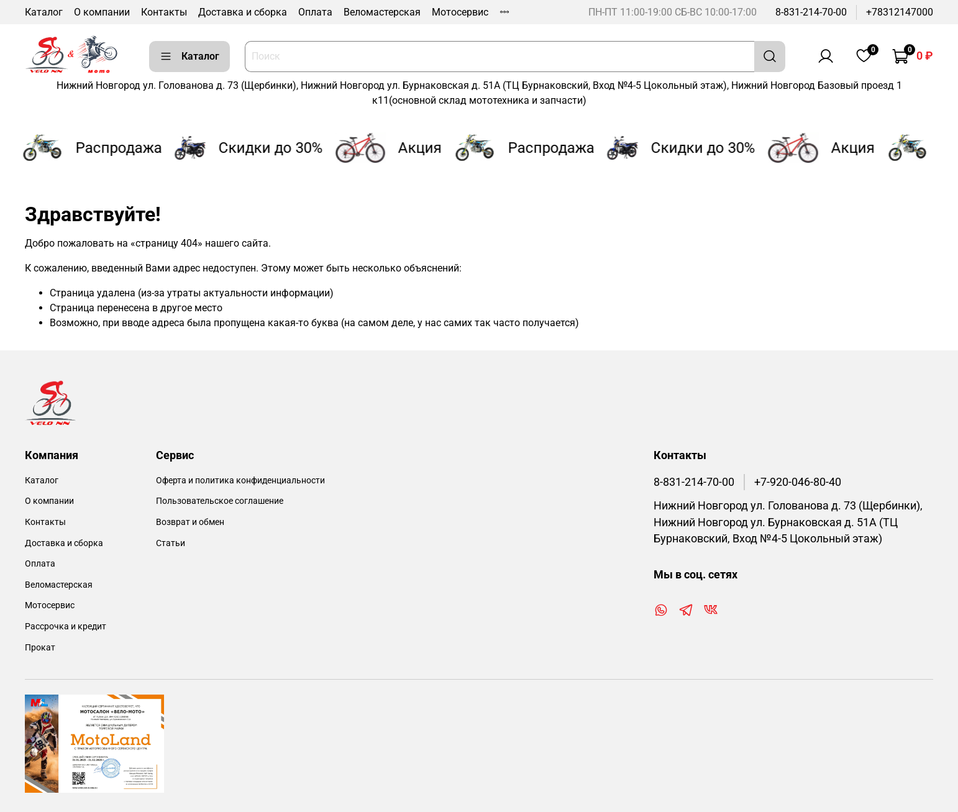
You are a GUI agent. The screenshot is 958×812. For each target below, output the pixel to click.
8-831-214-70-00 (811, 12)
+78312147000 (899, 12)
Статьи (170, 543)
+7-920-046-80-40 (797, 482)
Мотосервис (460, 12)
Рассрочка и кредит (65, 626)
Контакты (164, 12)
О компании (102, 12)
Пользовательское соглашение (219, 501)
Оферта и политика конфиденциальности (240, 480)
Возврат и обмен (190, 522)
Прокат (40, 647)
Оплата (315, 12)
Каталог (44, 12)
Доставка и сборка (242, 12)
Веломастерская (382, 12)
